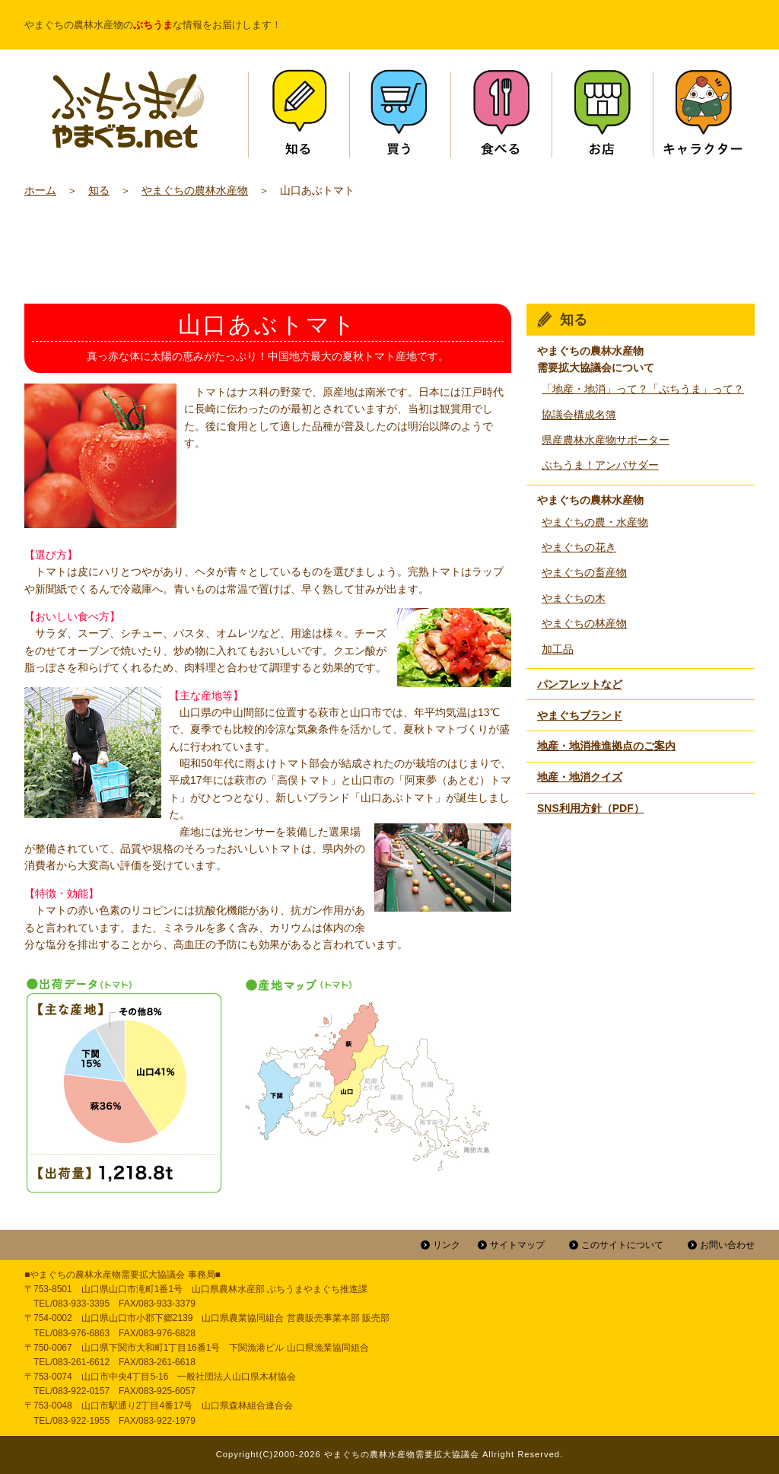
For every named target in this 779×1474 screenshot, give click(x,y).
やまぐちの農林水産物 (194, 190)
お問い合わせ (727, 1245)
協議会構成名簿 (579, 415)
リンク (446, 1245)
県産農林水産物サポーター (605, 440)
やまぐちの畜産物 (584, 572)
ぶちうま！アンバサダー (600, 465)
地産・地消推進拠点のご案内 (606, 746)
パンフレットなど (579, 684)
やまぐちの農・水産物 (595, 522)
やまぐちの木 (574, 598)
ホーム (40, 190)
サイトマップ (517, 1245)
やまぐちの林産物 (584, 623)
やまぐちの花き (579, 547)
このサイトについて (622, 1245)
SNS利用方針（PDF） (590, 808)
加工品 (558, 649)
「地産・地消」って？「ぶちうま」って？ (643, 389)
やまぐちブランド (579, 715)
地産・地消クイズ (579, 777)
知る (99, 190)
